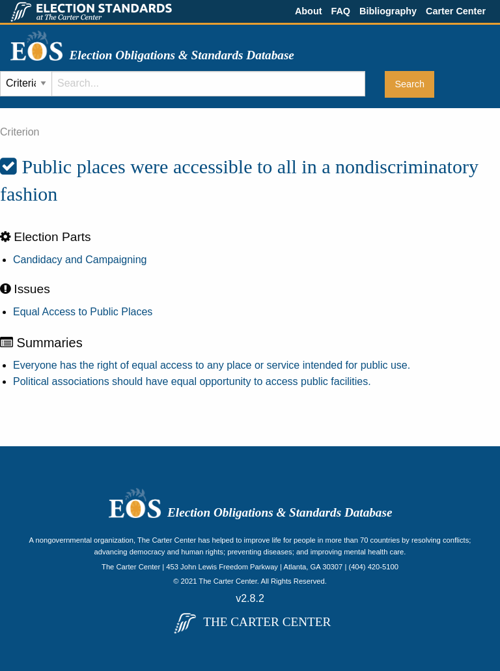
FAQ (340, 11)
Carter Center (456, 11)
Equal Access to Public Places (82, 311)
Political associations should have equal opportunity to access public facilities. (192, 381)
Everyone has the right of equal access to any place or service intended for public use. (211, 365)
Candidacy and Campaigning (79, 259)
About (308, 11)
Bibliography (388, 11)
